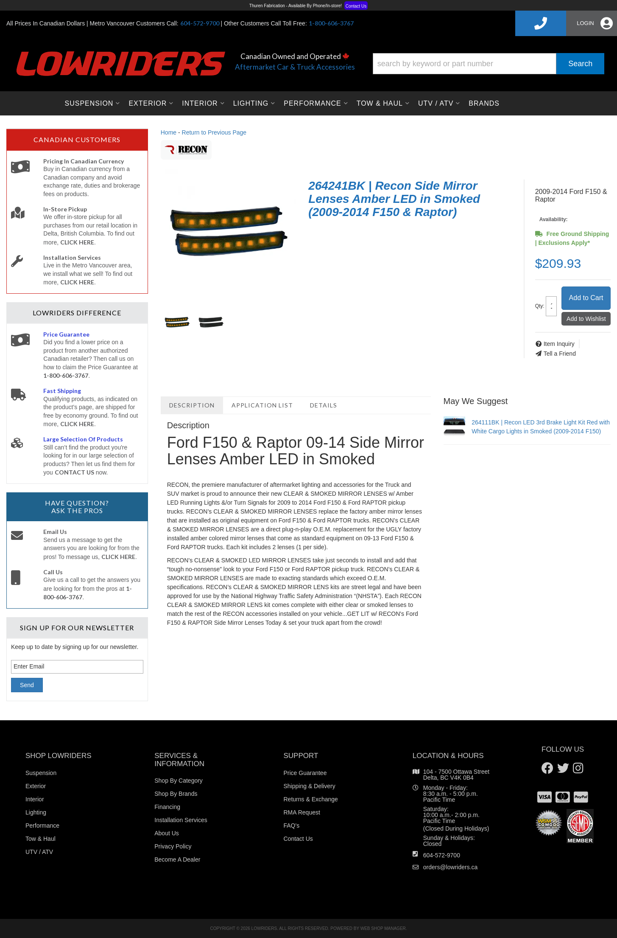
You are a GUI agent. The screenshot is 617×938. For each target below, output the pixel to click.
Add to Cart (586, 297)
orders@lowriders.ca (450, 867)
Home (168, 132)
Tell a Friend (560, 353)
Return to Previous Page (214, 132)
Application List (262, 405)
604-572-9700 (441, 855)
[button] (488, 63)
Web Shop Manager (383, 928)
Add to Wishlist (586, 318)
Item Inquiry (559, 343)
